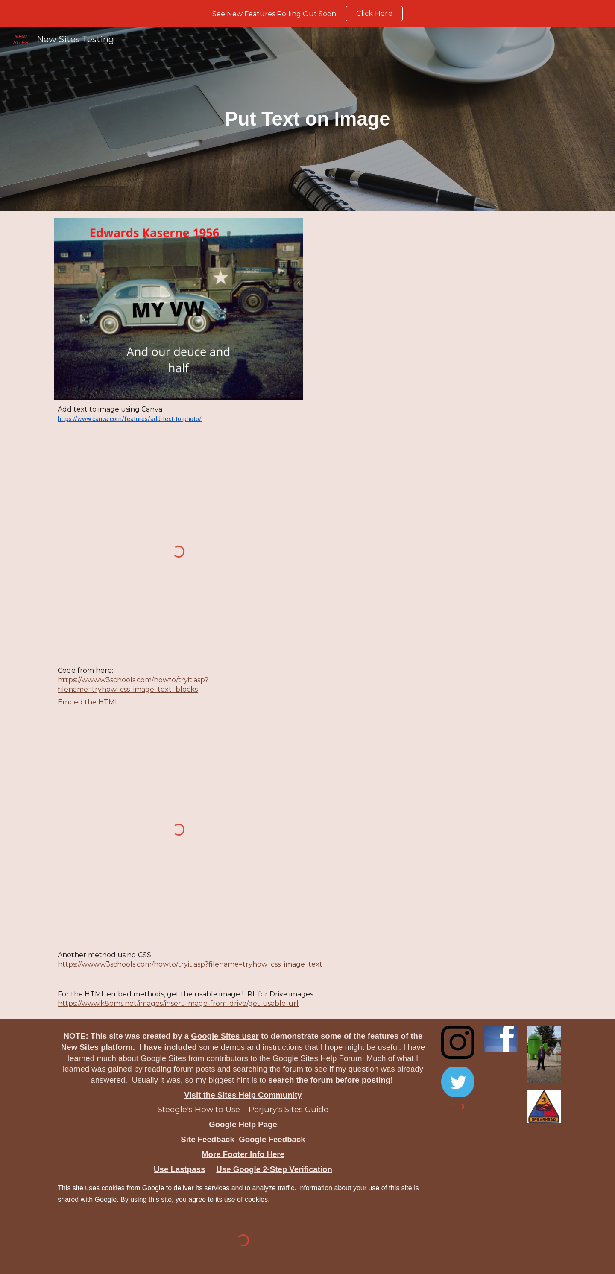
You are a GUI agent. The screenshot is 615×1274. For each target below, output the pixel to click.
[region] (307, 13)
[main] (308, 119)
